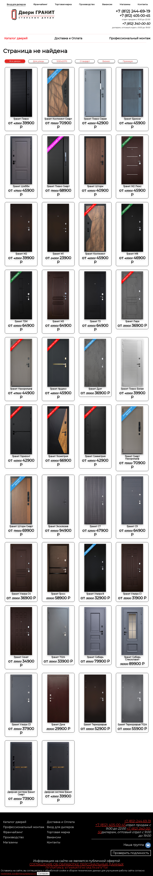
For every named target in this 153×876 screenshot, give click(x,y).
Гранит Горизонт (21, 436)
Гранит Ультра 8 (95, 572)
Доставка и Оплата (68, 38)
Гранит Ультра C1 (132, 572)
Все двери (14, 61)
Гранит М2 (21, 234)
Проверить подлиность (131, 853)
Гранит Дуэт (95, 367)
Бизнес (106, 61)
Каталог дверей (16, 38)
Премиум (128, 61)
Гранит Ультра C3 (21, 705)
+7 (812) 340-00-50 (136, 24)
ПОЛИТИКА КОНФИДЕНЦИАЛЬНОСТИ (76, 868)
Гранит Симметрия (95, 436)
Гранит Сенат (21, 637)
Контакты (143, 4)
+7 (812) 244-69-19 (133, 11)
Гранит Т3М (21, 301)
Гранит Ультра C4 (21, 572)
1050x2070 (62, 61)
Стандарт (85, 61)
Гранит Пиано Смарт (58, 166)
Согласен (43, 873)
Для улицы (38, 61)
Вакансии (107, 4)
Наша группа (133, 845)
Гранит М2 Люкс (132, 166)
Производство (87, 4)
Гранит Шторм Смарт (21, 506)
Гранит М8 (132, 234)
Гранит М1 (58, 234)
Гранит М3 (58, 301)
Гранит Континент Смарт (58, 99)
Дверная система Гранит (58, 772)
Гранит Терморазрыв (95, 703)
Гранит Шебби (21, 166)
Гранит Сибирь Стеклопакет (132, 636)
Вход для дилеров (16, 4)
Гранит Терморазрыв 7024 (132, 703)
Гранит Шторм (95, 166)
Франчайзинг (40, 4)
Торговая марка (63, 4)
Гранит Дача (58, 703)
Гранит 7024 (58, 635)
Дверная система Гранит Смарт (21, 773)
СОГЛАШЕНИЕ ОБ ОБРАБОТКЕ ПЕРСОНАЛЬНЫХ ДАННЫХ (77, 864)
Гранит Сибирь (95, 635)
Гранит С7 (95, 506)
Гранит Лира (132, 299)
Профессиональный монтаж (129, 38)
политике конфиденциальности (18, 873)
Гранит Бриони (132, 99)
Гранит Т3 (95, 301)
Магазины (125, 4)
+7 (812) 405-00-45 (135, 16)
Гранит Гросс (58, 572)
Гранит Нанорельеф (21, 369)
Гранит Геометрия (58, 436)
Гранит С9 (132, 506)
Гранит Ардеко (58, 369)
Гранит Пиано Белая (132, 369)
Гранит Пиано (21, 99)
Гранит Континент (95, 234)
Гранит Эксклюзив (58, 506)
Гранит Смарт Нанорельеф (132, 437)
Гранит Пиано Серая (95, 99)
